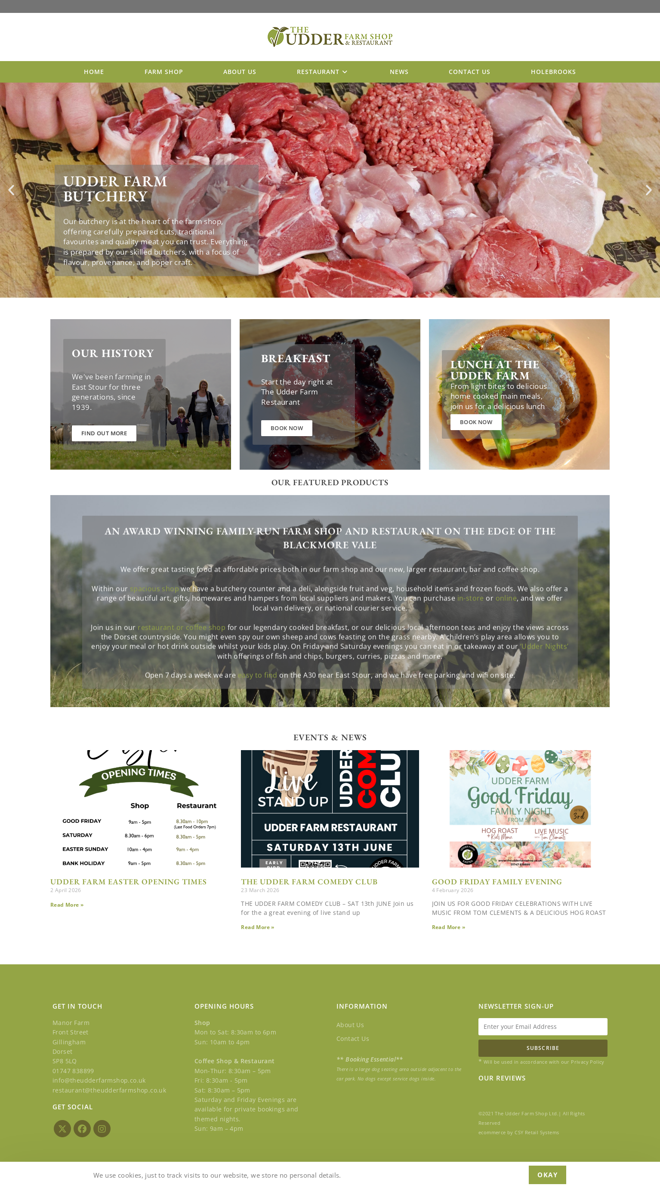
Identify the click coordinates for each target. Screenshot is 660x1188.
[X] (62, 1128)
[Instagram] (102, 1128)
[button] (11, 192)
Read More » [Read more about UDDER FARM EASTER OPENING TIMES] (66, 907)
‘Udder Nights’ (544, 687)
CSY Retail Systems (537, 1132)
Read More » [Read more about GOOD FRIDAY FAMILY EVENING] (448, 929)
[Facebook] (82, 1128)
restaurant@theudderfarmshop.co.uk (109, 1090)
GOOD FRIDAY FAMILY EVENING (497, 884)
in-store (470, 639)
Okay (547, 1174)
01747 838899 (73, 1071)
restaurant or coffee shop (181, 669)
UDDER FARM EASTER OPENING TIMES (128, 884)
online (506, 639)
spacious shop (154, 630)
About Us (350, 1025)
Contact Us (352, 1038)
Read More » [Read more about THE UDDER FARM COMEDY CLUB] (257, 929)
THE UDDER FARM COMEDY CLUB (309, 884)
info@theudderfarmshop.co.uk (99, 1080)
